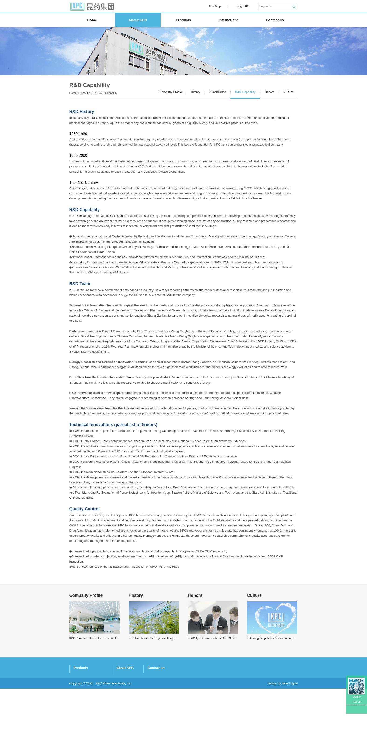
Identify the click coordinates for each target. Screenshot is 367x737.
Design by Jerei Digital (283, 732)
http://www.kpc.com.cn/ (247, 712)
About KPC (137, 20)
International (229, 20)
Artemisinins (153, 688)
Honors (269, 92)
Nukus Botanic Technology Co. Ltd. (93, 706)
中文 (240, 6)
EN (247, 6)
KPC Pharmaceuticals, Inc (113, 732)
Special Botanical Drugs (161, 694)
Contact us (275, 20)
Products (183, 20)
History (195, 92)
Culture (288, 92)
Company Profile (170, 92)
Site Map (215, 6)
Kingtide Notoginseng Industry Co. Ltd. (95, 682)
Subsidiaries (217, 92)
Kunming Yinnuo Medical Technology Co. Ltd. (99, 712)
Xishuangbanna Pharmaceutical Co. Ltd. (96, 688)
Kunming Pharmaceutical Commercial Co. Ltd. (100, 694)
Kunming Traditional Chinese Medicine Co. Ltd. (101, 676)
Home (92, 20)
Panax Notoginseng (158, 676)
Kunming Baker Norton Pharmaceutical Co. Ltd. (101, 700)
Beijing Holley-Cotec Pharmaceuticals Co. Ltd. (100, 718)
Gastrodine (152, 682)
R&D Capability (245, 92)
